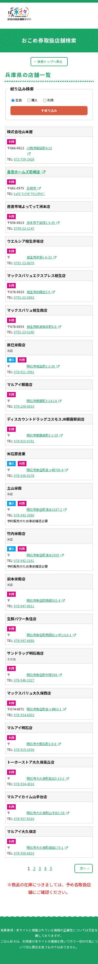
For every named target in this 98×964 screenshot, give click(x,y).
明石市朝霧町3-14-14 (42, 400)
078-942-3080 (24, 515)
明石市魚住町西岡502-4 (44, 600)
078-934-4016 (24, 784)
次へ (83, 868)
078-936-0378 (24, 475)
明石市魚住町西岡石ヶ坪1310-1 (49, 635)
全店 (16, 100)
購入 (32, 100)
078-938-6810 (24, 853)
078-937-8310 (24, 818)
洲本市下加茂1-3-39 (41, 222)
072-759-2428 (24, 159)
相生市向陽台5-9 (39, 292)
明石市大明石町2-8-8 (42, 743)
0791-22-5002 (24, 297)
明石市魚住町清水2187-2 (45, 509)
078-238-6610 (24, 406)
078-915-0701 (24, 441)
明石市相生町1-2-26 (41, 366)
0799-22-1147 (24, 228)
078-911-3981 (24, 372)
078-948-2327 (24, 680)
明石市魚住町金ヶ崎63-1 (44, 709)
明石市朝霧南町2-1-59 (43, 435)
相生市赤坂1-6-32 (40, 257)
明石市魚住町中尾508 (42, 674)
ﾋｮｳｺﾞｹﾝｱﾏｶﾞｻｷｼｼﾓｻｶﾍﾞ (29, 193)
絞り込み (49, 110)
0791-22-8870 (24, 263)
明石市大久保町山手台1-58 (46, 813)
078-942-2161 (24, 560)
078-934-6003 (24, 715)
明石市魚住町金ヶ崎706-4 (45, 470)
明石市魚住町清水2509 (43, 555)
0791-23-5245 (24, 332)
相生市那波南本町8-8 (42, 326)
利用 (48, 100)
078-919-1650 (24, 749)
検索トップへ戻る (49, 61)
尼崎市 (32, 188)
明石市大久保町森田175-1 (45, 847)
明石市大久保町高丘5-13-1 (46, 778)
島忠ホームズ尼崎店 (24, 171)
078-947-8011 (24, 606)
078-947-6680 (24, 640)
